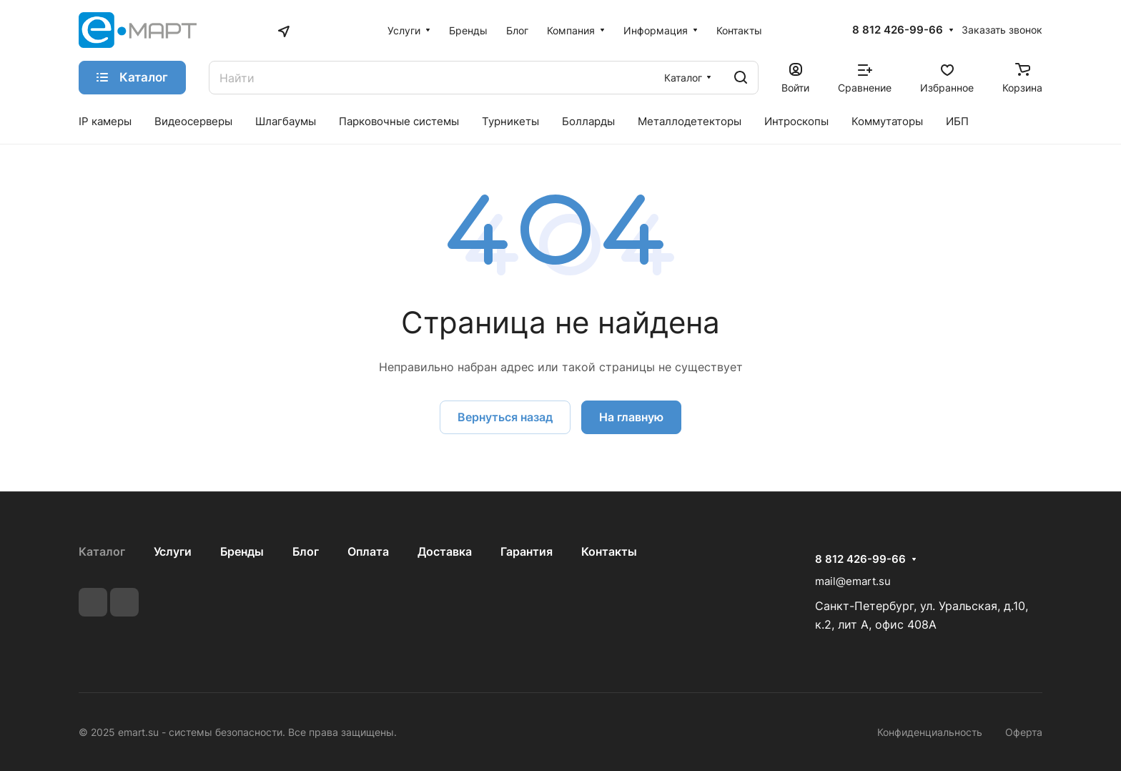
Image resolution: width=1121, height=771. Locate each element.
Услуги (173, 551)
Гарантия (526, 551)
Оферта (1023, 732)
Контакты (609, 551)
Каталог (102, 551)
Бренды (242, 551)
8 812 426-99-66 (897, 30)
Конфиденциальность (929, 732)
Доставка (445, 551)
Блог (305, 551)
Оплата (368, 551)
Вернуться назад (505, 417)
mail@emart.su (853, 581)
